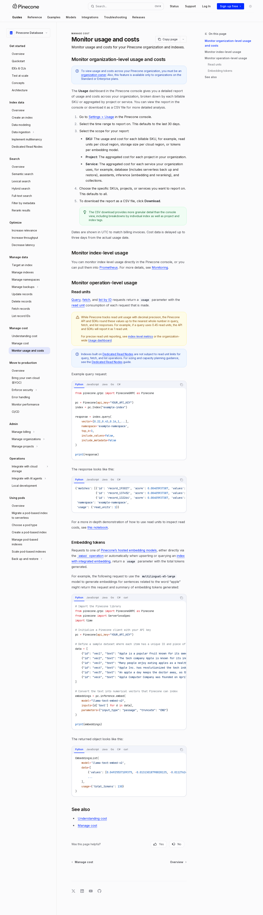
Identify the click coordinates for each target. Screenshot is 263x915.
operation (90, 556)
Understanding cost (92, 818)
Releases (138, 17)
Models (71, 17)
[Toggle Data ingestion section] (29, 132)
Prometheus (108, 267)
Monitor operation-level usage (226, 58)
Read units (214, 64)
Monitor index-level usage (223, 51)
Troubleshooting (115, 17)
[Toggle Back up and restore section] (29, 558)
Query (76, 300)
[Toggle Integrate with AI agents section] (29, 478)
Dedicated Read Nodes (118, 354)
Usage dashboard (100, 340)
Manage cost (87, 825)
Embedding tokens (220, 70)
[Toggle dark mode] (250, 6)
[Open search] (126, 6)
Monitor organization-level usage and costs (228, 43)
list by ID (105, 300)
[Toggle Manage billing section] (29, 431)
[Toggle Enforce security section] (29, 389)
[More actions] (183, 39)
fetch (86, 300)
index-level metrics (140, 336)
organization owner (93, 74)
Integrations (90, 17)
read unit (78, 305)
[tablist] (124, 384)
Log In (206, 6)
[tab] (79, 384)
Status (174, 6)
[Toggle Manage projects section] (29, 446)
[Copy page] (167, 39)
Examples (53, 17)
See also (211, 77)
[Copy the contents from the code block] (181, 384)
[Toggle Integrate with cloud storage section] (29, 469)
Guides (17, 17)
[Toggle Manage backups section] (29, 286)
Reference (35, 17)
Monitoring (160, 267)
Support (190, 6)
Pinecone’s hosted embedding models (129, 550)
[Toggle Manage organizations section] (29, 439)
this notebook (97, 527)
